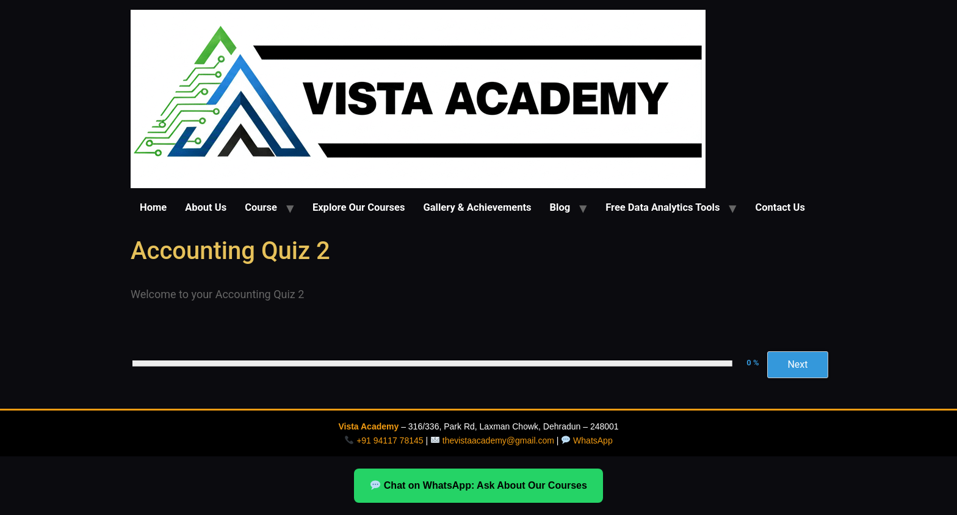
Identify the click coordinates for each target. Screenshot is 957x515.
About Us (205, 207)
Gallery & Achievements (477, 207)
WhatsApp (593, 440)
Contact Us (779, 207)
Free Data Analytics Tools (662, 207)
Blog (560, 207)
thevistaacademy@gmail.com (498, 440)
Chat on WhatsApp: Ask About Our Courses (478, 485)
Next (797, 364)
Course (261, 207)
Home (153, 207)
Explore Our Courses (358, 207)
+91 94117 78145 (389, 440)
